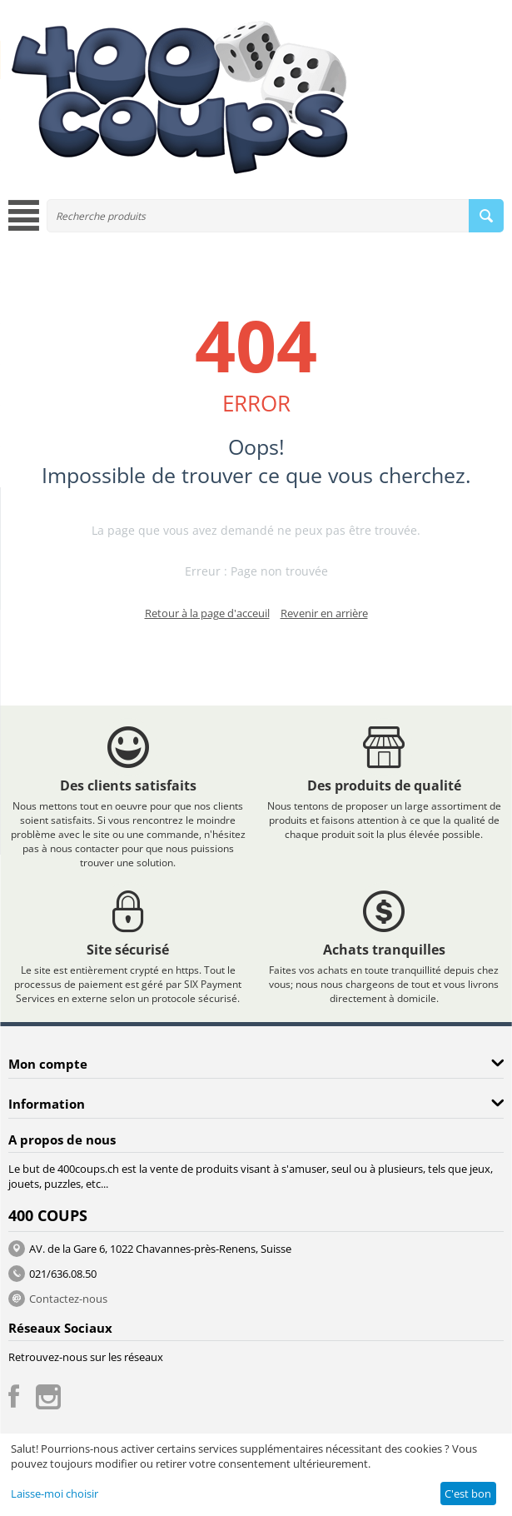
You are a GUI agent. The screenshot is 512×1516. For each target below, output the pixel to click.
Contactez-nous (68, 1298)
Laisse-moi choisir (54, 1493)
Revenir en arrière (324, 613)
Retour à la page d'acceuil (207, 613)
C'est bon (468, 1493)
